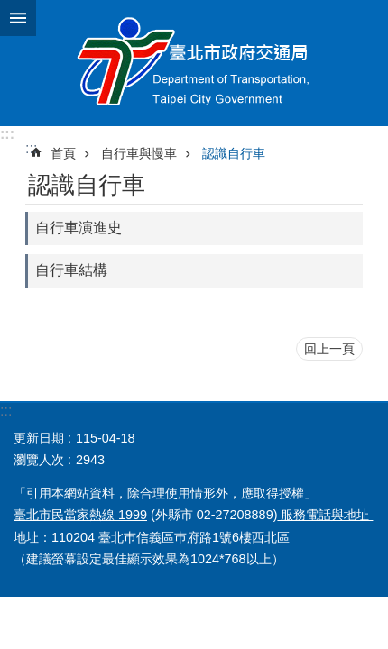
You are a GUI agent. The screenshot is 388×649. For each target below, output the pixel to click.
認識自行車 (233, 153)
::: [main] (31, 148)
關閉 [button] (18, 18)
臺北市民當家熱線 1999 (80, 514)
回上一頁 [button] (329, 349)
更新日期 (39, 438)
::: (7, 134)
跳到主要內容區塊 (9, 9)
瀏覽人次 (39, 459)
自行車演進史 (78, 227)
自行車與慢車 (139, 153)
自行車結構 (71, 270)
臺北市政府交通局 (194, 63)
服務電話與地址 (325, 514)
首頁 (63, 153)
